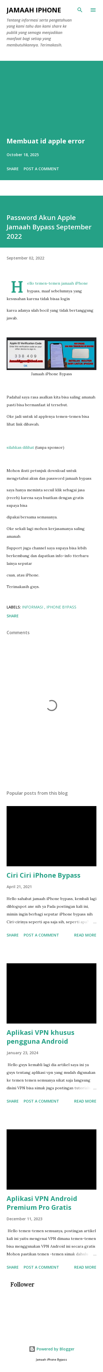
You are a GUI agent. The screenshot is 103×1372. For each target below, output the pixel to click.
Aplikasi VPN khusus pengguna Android (40, 1037)
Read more (85, 935)
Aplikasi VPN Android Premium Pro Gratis (42, 1203)
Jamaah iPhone (34, 9)
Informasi (33, 607)
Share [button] (13, 168)
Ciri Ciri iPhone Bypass (43, 875)
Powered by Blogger (51, 1349)
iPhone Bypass (61, 607)
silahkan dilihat (20, 447)
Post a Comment (41, 168)
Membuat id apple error (46, 140)
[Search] (80, 10)
